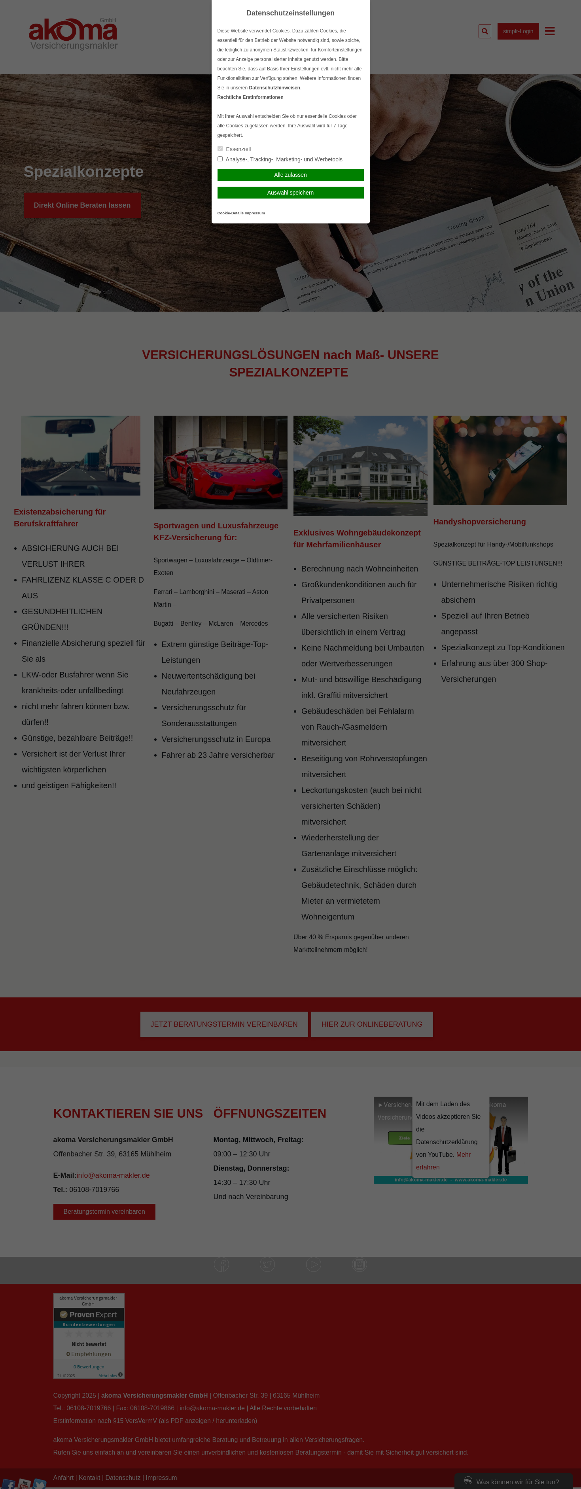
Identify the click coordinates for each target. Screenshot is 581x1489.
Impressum (255, 213)
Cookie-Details (231, 213)
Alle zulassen (290, 175)
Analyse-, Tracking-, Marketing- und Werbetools (280, 159)
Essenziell (234, 149)
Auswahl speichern (290, 192)
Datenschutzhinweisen (274, 88)
